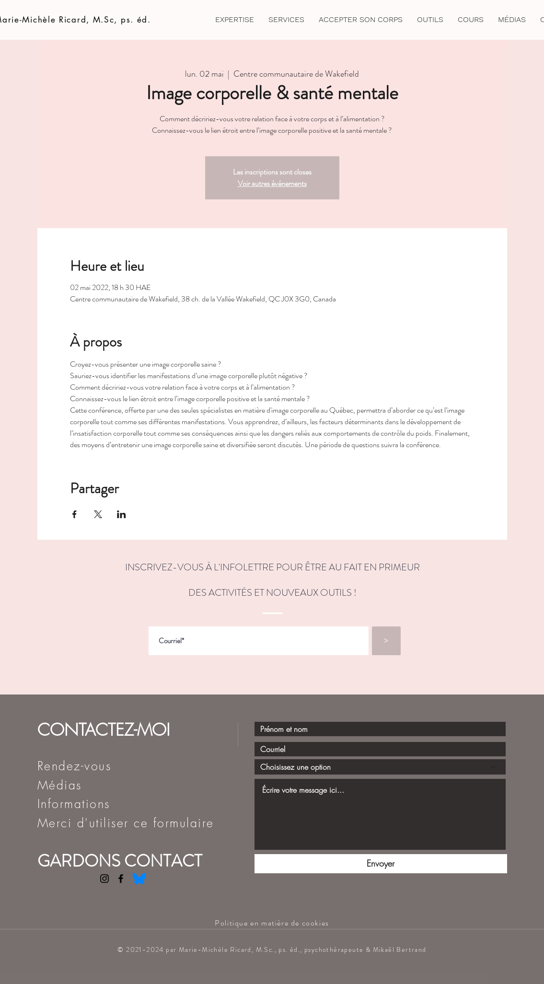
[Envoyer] (381, 863)
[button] (361, 19)
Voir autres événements (272, 183)
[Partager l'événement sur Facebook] (74, 514)
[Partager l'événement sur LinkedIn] (121, 514)
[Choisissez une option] (380, 767)
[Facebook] (121, 878)
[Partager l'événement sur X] (98, 514)
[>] (386, 640)
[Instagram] (104, 878)
